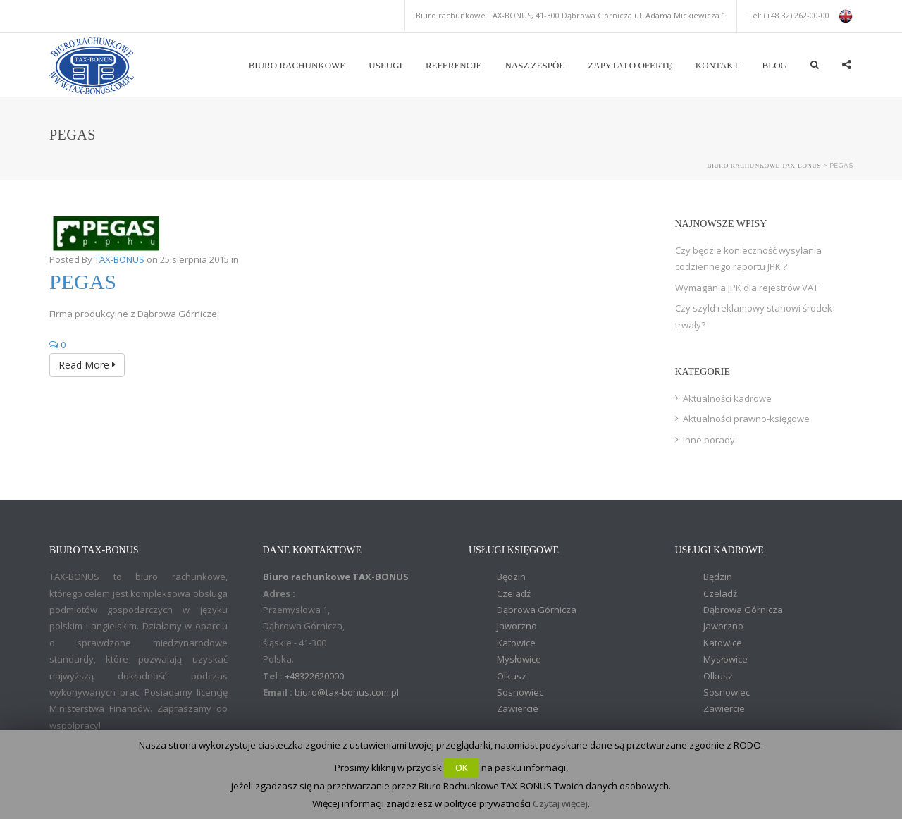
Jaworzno (517, 626)
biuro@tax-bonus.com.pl (347, 692)
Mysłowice (519, 659)
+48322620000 (314, 676)
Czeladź (514, 593)
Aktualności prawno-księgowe (746, 418)
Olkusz (511, 676)
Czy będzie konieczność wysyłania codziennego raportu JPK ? (748, 258)
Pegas (82, 281)
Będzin (511, 576)
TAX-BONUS (119, 259)
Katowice (516, 642)
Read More (87, 364)
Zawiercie (517, 708)
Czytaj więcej (560, 803)
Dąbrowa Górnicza (536, 609)
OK (461, 767)
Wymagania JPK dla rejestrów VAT (746, 287)
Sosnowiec (520, 692)
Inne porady (709, 439)
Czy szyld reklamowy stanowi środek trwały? (753, 316)
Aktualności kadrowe (727, 398)
